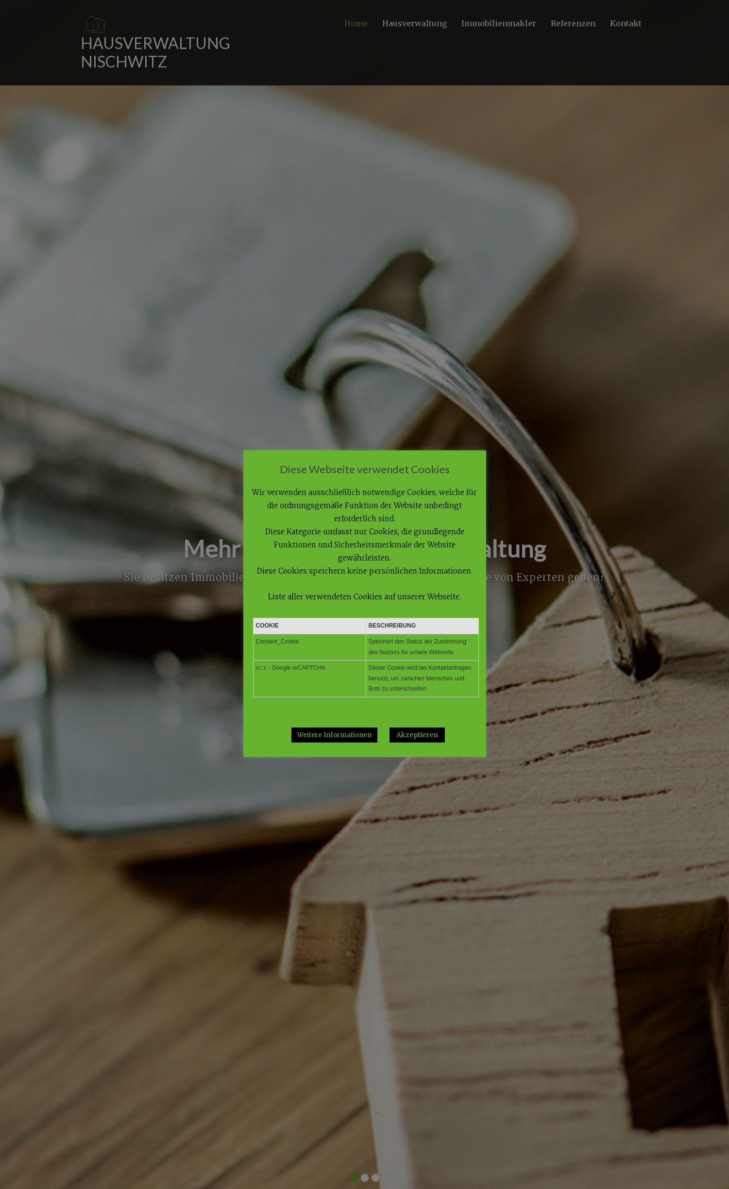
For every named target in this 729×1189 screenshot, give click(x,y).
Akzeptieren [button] (417, 734)
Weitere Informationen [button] (334, 735)
